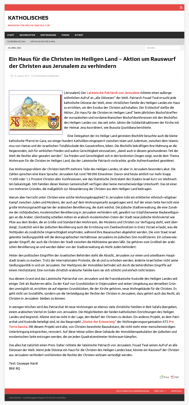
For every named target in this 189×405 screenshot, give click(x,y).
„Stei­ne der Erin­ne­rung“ (99, 321)
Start (10, 34)
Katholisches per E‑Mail (42, 41)
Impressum (176, 391)
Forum (65, 34)
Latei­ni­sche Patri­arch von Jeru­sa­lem (113, 92)
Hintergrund (48, 34)
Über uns (158, 391)
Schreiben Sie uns (16, 41)
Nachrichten (27, 34)
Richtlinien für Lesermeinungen (132, 391)
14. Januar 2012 (21, 75)
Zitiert (79, 34)
